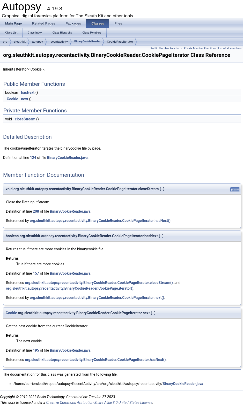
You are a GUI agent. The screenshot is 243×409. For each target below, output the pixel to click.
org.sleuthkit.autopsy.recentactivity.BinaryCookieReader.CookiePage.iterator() (70, 288)
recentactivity (58, 41)
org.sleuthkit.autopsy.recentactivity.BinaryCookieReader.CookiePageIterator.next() (97, 298)
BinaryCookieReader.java (67, 158)
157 (36, 273)
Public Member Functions (166, 48)
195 (36, 350)
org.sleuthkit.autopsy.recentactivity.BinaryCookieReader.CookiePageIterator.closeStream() (99, 283)
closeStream (25, 119)
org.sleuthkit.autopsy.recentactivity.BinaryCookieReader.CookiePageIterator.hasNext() (100, 221)
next (24, 99)
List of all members (230, 48)
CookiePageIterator (120, 41)
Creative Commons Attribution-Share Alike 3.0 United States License (99, 402)
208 (36, 211)
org (5, 41)
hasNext (27, 92)
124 (33, 158)
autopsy (37, 41)
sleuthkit (20, 41)
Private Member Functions (200, 48)
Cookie (12, 99)
